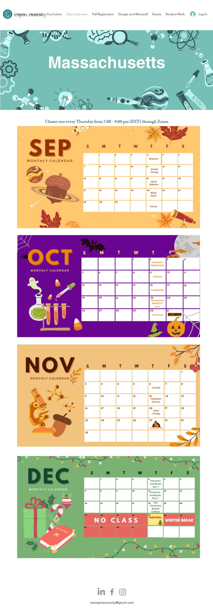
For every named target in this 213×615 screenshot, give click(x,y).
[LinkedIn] (101, 592)
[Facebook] (111, 592)
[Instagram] (122, 592)
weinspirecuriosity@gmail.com (112, 602)
